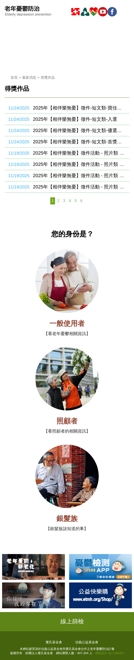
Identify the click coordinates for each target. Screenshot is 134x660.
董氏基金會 (54, 642)
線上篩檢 (72, 621)
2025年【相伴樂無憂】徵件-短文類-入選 (75, 119)
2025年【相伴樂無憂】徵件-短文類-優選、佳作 (79, 130)
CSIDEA (118, 653)
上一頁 (46, 200)
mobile (124, 11)
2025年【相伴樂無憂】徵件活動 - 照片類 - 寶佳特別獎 (79, 153)
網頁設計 (101, 653)
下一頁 (87, 200)
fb (113, 11)
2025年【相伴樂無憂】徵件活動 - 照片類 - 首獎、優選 (79, 186)
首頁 (14, 77)
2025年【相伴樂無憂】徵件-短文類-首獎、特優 (79, 141)
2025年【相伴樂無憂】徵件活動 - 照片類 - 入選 (79, 164)
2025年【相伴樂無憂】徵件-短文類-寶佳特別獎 (79, 107)
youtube (103, 11)
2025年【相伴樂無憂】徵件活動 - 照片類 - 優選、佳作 (79, 175)
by (110, 653)
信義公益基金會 (86, 642)
